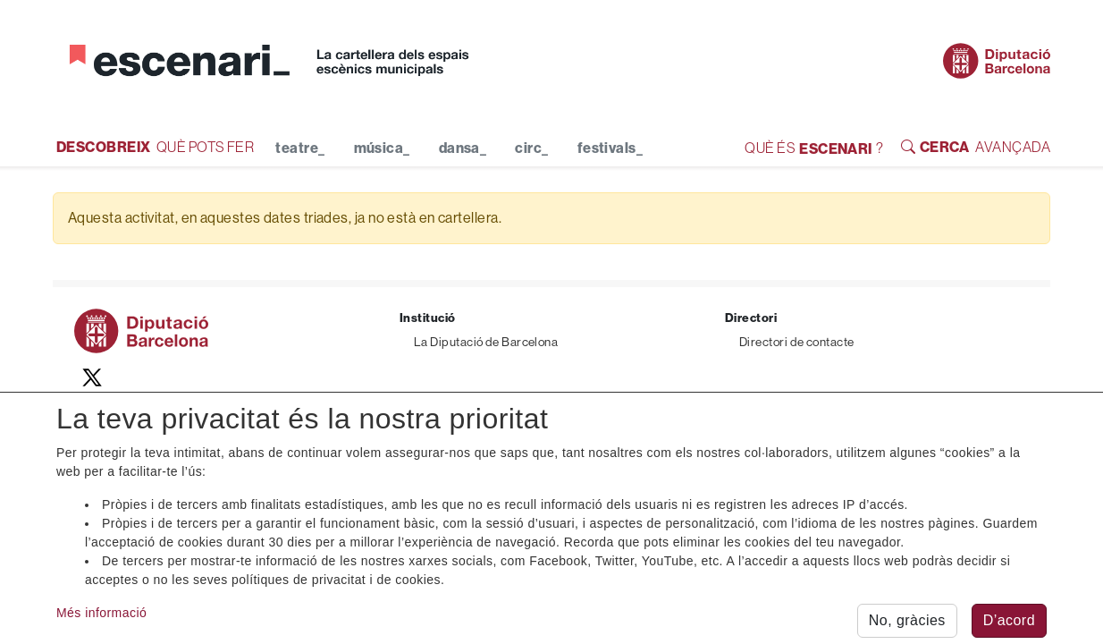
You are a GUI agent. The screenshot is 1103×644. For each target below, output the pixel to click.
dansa (463, 147)
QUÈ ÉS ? (814, 147)
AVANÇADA (975, 146)
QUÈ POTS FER (155, 146)
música (382, 147)
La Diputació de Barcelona (486, 342)
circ (531, 147)
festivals (610, 147)
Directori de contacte (796, 342)
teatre (299, 147)
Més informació (101, 621)
